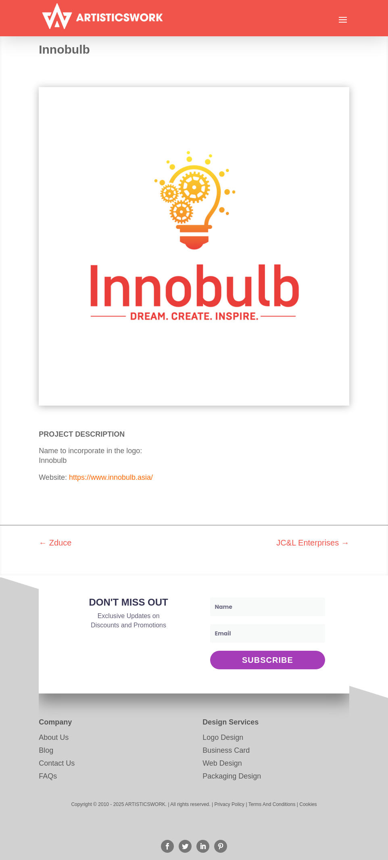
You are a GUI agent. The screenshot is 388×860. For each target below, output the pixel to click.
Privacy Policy (229, 804)
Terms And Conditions (272, 804)
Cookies (308, 804)
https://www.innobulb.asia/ (111, 477)
